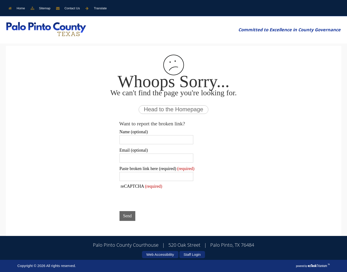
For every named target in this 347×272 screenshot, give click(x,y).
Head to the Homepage (173, 109)
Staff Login (192, 254)
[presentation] (155, 198)
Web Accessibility (160, 254)
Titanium (318, 265)
